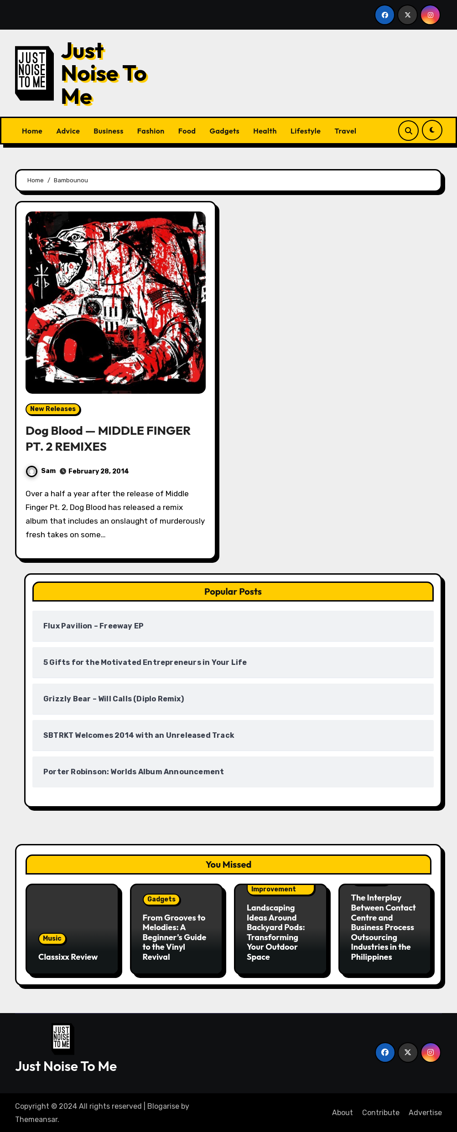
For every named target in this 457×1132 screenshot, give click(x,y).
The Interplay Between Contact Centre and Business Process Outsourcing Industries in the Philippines (383, 927)
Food (187, 130)
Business (108, 130)
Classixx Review (68, 956)
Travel (345, 130)
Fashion (151, 130)
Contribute (381, 1111)
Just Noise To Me (104, 73)
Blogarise (163, 1105)
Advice (68, 130)
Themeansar (36, 1118)
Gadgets (224, 130)
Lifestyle (306, 130)
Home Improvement (273, 886)
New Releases (53, 409)
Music (52, 938)
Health (265, 130)
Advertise (425, 1111)
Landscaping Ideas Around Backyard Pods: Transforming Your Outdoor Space (276, 932)
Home (32, 130)
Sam (41, 471)
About (342, 1111)
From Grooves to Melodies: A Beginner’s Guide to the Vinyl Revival (175, 937)
